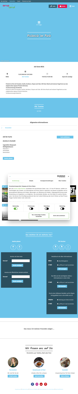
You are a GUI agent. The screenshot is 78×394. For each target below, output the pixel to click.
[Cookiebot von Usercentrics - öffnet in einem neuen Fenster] (59, 176)
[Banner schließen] (68, 176)
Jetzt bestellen (39, 376)
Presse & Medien (33, 389)
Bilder (50, 260)
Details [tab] (31, 180)
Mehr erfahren (65, 376)
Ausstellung (6, 218)
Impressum (18, 389)
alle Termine (25, 77)
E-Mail (50, 265)
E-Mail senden (13, 376)
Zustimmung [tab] (15, 180)
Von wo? (5, 260)
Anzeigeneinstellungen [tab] (46, 180)
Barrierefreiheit (59, 389)
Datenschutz (25, 389)
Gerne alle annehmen (59, 215)
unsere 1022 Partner (20, 188)
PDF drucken (62, 286)
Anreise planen (8, 158)
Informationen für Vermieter (46, 389)
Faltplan (50, 299)
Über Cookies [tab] (62, 180)
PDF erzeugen (62, 269)
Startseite (12, 1)
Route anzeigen (17, 265)
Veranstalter (8, 128)
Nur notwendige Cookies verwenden (39, 215)
